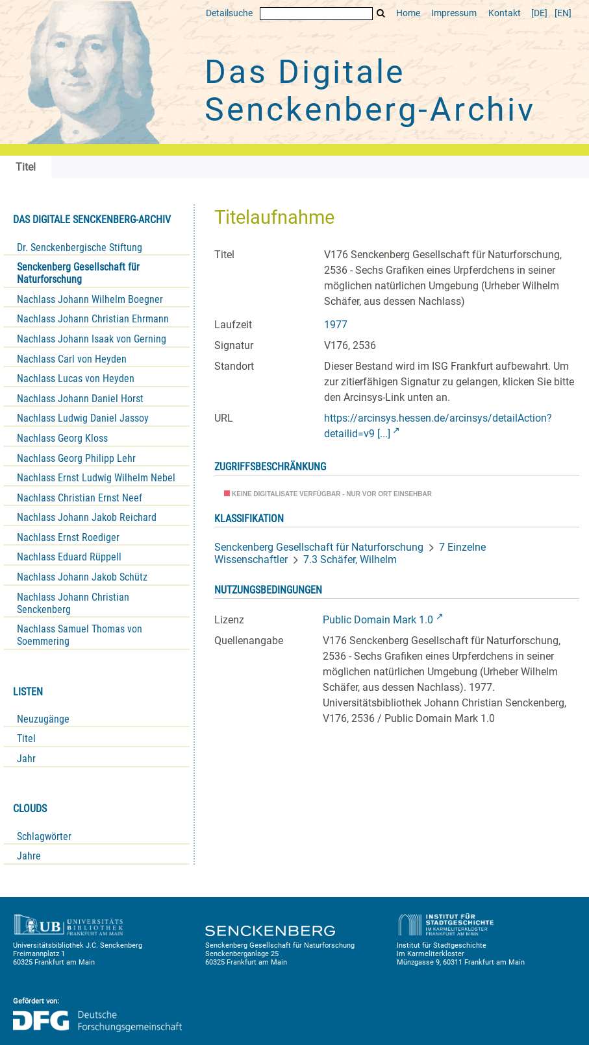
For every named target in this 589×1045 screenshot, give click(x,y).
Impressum (454, 13)
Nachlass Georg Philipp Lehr (76, 458)
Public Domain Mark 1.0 (378, 620)
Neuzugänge (43, 719)
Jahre (29, 856)
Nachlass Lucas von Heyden (75, 378)
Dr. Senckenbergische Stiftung (79, 247)
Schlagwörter (44, 836)
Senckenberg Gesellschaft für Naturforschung (78, 273)
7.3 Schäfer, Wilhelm (350, 559)
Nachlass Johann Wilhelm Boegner (90, 299)
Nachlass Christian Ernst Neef (79, 498)
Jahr (26, 758)
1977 (335, 324)
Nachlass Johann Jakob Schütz (82, 577)
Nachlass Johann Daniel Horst (80, 398)
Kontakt (504, 13)
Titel (26, 738)
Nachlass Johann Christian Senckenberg (73, 603)
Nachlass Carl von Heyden (72, 359)
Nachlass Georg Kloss (62, 438)
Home (408, 13)
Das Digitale (370, 90)
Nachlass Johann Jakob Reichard (87, 517)
